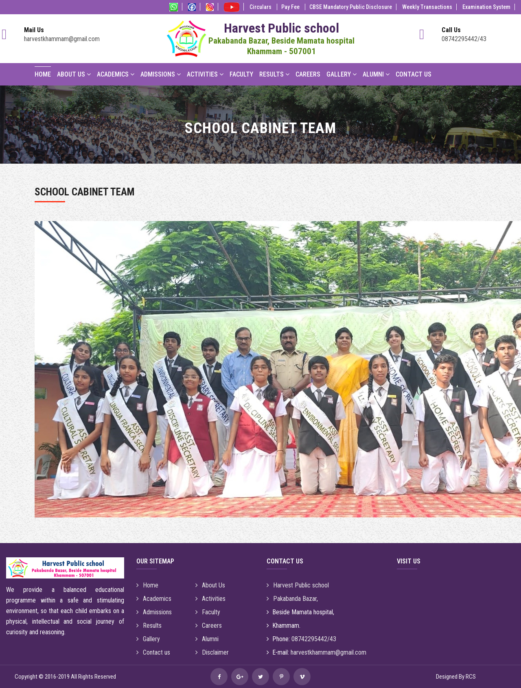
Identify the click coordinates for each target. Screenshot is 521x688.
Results (274, 74)
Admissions (160, 74)
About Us (74, 74)
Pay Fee (291, 7)
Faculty (241, 74)
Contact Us (413, 74)
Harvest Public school (298, 585)
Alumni (376, 74)
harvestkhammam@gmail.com (62, 39)
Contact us (153, 652)
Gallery (341, 74)
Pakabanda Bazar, (292, 599)
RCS (471, 676)
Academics (115, 74)
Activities (205, 74)
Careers (308, 74)
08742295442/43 (464, 39)
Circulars (261, 7)
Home (43, 74)
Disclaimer (212, 652)
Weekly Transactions (427, 7)
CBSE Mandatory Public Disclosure (350, 7)
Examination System (486, 7)
